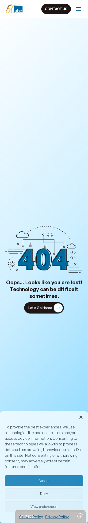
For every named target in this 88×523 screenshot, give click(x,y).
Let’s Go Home (45, 308)
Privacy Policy (57, 517)
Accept (44, 480)
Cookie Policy (31, 517)
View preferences (44, 506)
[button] (81, 417)
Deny (44, 493)
